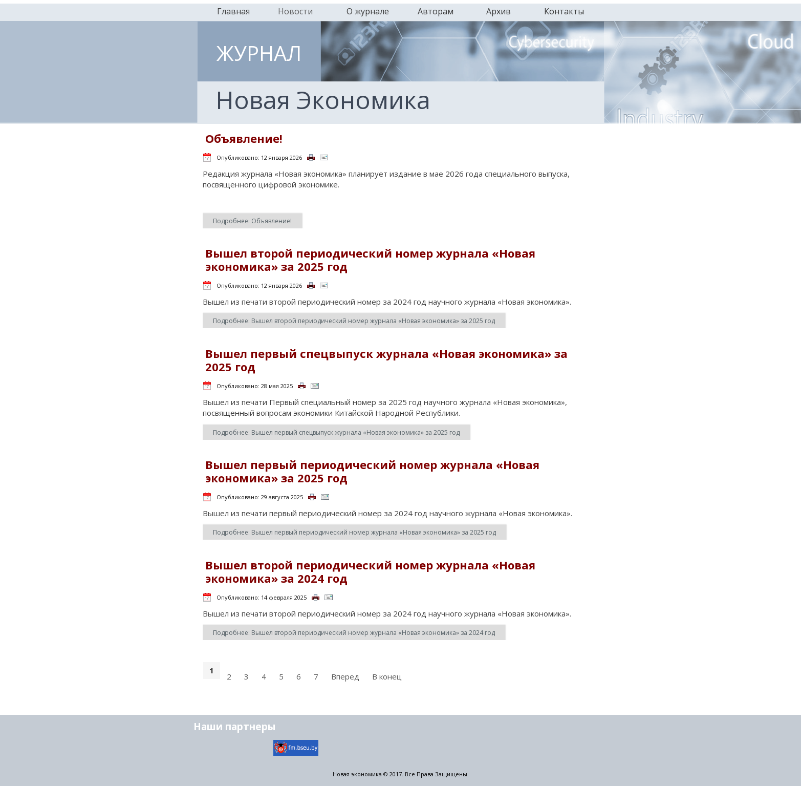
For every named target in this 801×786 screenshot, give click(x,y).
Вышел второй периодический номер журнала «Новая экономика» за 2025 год (370, 259)
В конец (387, 676)
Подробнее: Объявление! (252, 221)
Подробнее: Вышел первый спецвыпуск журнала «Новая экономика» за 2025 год (336, 432)
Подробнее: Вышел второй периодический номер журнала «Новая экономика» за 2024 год (354, 632)
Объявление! (244, 138)
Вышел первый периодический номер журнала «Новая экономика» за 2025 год (372, 471)
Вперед (345, 676)
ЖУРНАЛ (259, 53)
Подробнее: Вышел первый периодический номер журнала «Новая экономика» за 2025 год (354, 532)
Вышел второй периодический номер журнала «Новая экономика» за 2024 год (370, 571)
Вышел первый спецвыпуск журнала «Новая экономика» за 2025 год (386, 360)
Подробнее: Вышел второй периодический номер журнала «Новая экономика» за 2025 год (354, 320)
